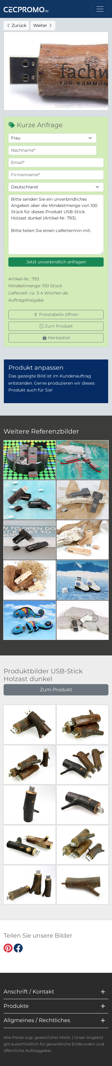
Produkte (16, 1006)
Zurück (16, 25)
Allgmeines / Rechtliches (37, 1020)
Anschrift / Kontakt (29, 991)
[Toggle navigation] (100, 9)
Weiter (43, 25)
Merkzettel (56, 337)
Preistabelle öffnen (56, 314)
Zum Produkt (56, 326)
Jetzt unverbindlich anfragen (56, 262)
